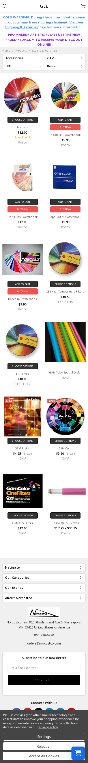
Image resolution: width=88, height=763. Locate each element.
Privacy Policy (48, 727)
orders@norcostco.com (44, 643)
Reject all (44, 746)
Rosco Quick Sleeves (65, 523)
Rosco (51, 66)
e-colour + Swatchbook (66, 135)
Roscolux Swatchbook (22, 299)
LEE (8, 66)
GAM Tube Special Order (65, 372)
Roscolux (22, 127)
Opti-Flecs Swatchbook (22, 217)
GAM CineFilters (22, 523)
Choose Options (22, 119)
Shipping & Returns (21, 27)
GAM (50, 58)
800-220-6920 (44, 635)
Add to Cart (65, 119)
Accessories (14, 58)
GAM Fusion (22, 448)
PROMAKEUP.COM (20, 39)
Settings (44, 736)
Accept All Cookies (44, 756)
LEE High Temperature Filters (65, 291)
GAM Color (65, 448)
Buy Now (65, 127)
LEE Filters (22, 374)
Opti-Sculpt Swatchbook (65, 217)
